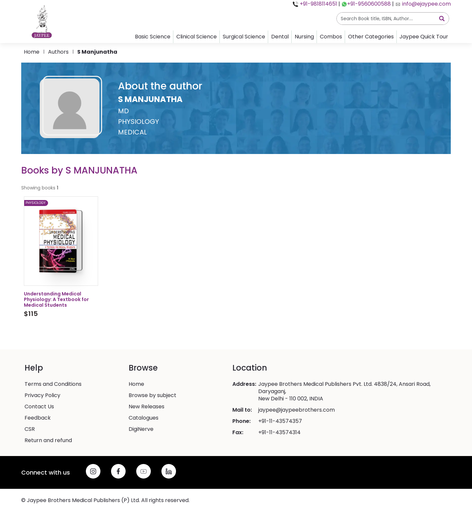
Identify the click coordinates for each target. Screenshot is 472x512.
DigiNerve (141, 429)
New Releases (146, 406)
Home (31, 52)
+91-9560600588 (369, 4)
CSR (30, 429)
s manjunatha (97, 52)
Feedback (38, 418)
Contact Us (39, 406)
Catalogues (143, 418)
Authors (58, 52)
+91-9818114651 (317, 4)
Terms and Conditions (53, 384)
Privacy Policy (42, 395)
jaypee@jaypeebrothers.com (296, 410)
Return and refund (48, 440)
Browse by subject (152, 395)
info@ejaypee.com (426, 4)
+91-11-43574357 (280, 421)
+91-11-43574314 (279, 432)
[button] (236, 108)
